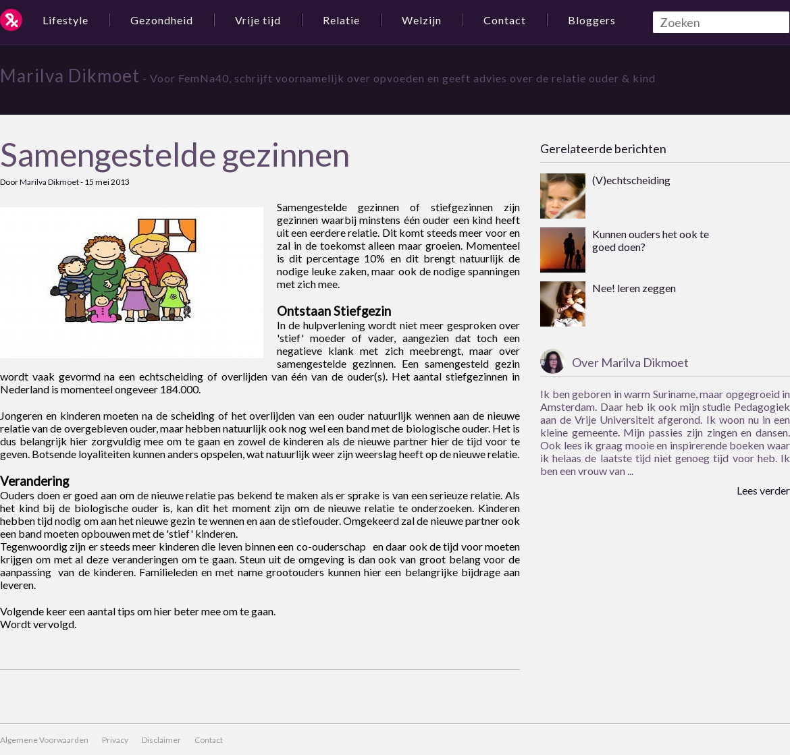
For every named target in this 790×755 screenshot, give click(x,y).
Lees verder (763, 490)
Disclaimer (161, 740)
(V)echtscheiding (631, 179)
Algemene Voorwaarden (44, 740)
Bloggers (592, 19)
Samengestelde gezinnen (175, 154)
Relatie (341, 19)
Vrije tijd (258, 19)
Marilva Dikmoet (70, 75)
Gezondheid (161, 19)
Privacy (115, 740)
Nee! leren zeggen (634, 287)
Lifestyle (65, 19)
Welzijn (422, 19)
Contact (504, 19)
